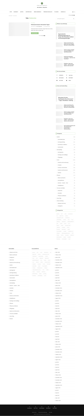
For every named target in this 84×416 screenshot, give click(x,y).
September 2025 (58, 267)
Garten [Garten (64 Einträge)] (66, 215)
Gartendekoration (66, 139)
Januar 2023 (57, 347)
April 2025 (57, 278)
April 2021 (57, 395)
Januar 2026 (57, 257)
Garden (66, 136)
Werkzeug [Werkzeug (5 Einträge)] (72, 235)
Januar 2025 (57, 285)
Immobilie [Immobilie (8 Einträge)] (58, 221)
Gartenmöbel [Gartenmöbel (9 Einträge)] (59, 219)
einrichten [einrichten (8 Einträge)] (61, 215)
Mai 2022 (57, 367)
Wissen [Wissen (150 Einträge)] (64, 237)
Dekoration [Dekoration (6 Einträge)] (70, 213)
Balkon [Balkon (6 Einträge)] (58, 213)
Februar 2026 (58, 255)
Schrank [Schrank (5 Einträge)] (64, 231)
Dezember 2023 (58, 318)
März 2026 (57, 252)
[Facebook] (60, 75)
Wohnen (66, 172)
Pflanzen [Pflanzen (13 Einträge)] (63, 227)
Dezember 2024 (58, 288)
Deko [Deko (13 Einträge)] (65, 213)
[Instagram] (71, 15)
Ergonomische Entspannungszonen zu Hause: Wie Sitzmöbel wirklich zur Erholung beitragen (66, 36)
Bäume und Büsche (66, 177)
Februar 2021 (58, 400)
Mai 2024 (57, 306)
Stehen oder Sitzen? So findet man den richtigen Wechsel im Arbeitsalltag (69, 44)
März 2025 (57, 280)
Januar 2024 (57, 316)
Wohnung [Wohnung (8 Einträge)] (58, 239)
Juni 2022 (57, 364)
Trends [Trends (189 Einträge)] (58, 235)
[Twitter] (70, 15)
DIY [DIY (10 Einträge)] (57, 215)
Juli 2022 (57, 362)
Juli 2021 (57, 390)
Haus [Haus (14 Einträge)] (69, 219)
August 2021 (57, 387)
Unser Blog (63, 11)
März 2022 (57, 372)
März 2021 (57, 398)
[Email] (70, 80)
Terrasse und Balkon (47, 11)
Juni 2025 (57, 272)
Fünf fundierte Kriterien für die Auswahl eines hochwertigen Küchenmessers (69, 127)
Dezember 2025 (58, 260)
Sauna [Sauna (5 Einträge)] (69, 229)
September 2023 (58, 326)
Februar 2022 (58, 375)
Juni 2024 (57, 303)
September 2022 (58, 357)
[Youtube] (74, 15)
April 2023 (57, 339)
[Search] (74, 12)
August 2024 (57, 298)
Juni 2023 (57, 334)
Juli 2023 (57, 331)
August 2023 (57, 329)
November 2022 (58, 352)
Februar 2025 (58, 283)
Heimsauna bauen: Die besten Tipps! (40, 24)
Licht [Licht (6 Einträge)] (69, 223)
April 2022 (57, 370)
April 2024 (57, 308)
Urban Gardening (37, 11)
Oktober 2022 (58, 354)
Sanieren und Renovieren (66, 170)
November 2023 (58, 321)
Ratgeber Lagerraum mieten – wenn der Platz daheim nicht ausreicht (69, 64)
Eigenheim (16, 11)
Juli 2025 (57, 270)
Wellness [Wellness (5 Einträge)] (66, 235)
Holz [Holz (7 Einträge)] (72, 219)
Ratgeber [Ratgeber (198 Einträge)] (58, 229)
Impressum (34, 412)
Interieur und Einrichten (66, 167)
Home (66, 159)
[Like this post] (39, 35)
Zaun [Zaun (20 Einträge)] (69, 239)
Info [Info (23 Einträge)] (57, 223)
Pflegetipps (66, 157)
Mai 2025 (57, 275)
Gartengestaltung (66, 142)
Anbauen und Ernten (66, 203)
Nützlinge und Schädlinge (66, 154)
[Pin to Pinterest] (43, 35)
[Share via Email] (44, 35)
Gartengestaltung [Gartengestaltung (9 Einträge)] (60, 217)
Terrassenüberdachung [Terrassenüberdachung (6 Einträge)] (66, 233)
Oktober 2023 (58, 324)
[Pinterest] (72, 15)
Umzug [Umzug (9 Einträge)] (62, 235)
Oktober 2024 (58, 293)
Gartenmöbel (66, 147)
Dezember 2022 (58, 349)
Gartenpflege (28, 11)
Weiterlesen (35, 33)
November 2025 (58, 262)
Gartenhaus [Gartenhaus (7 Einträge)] (67, 217)
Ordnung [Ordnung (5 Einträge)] (58, 227)
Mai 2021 (57, 393)
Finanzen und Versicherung (66, 162)
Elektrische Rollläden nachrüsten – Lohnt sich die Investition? (69, 57)
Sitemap (50, 412)
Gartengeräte (66, 152)
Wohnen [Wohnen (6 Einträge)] (69, 237)
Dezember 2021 (58, 377)
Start (11, 11)
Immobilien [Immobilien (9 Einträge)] (64, 221)
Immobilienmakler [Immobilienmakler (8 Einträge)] (71, 221)
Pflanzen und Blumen (66, 195)
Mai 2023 (57, 336)
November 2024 (58, 290)
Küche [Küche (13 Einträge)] (65, 223)
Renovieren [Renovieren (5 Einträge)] (64, 229)
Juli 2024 (57, 301)
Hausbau (66, 165)
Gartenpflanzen (66, 180)
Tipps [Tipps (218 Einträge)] (72, 233)
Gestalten (66, 193)
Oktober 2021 (58, 382)
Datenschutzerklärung (42, 412)
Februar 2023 (58, 344)
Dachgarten (66, 205)
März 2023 (57, 341)
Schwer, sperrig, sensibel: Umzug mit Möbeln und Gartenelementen (69, 50)
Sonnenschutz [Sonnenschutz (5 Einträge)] (70, 231)
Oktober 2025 (58, 265)
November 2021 (58, 380)
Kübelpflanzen (66, 185)
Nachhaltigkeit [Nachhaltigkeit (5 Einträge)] (68, 225)
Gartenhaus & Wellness (66, 144)
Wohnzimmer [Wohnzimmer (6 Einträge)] (64, 239)
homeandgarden (39, 26)
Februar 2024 (58, 313)
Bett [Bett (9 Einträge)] (62, 213)
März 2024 (57, 311)
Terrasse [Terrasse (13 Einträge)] (58, 233)
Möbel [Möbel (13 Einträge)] (62, 225)
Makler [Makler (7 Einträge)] (58, 225)
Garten (21, 11)
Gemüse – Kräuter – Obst (66, 182)
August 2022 (57, 359)
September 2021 (58, 385)
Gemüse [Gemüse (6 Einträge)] (64, 219)
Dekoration (66, 190)
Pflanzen (56, 11)
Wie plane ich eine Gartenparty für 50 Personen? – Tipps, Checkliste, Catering (65, 99)
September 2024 (58, 295)
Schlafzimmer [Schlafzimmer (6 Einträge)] (59, 231)
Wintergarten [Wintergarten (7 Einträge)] (59, 237)
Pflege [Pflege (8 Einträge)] (68, 227)
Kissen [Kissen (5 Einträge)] (61, 223)
